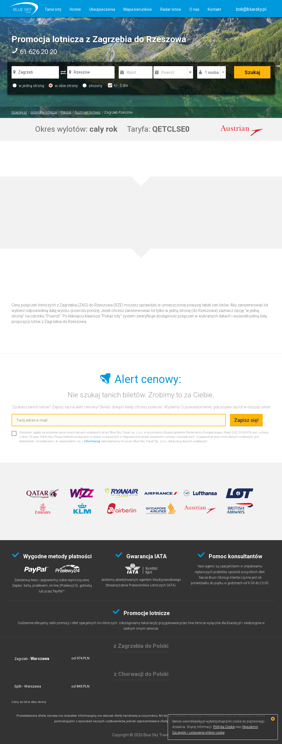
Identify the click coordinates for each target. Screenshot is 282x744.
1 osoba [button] (212, 72)
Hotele (75, 9)
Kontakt (214, 9)
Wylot (131, 72)
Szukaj (252, 72)
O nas (194, 9)
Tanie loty (53, 9)
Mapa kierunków (137, 9)
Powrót (167, 72)
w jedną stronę (28, 85)
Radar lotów (170, 9)
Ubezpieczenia (102, 9)
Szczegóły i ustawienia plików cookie (198, 733)
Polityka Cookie (224, 727)
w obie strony (63, 85)
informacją (92, 441)
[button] (251, 9)
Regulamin (250, 727)
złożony (92, 85)
